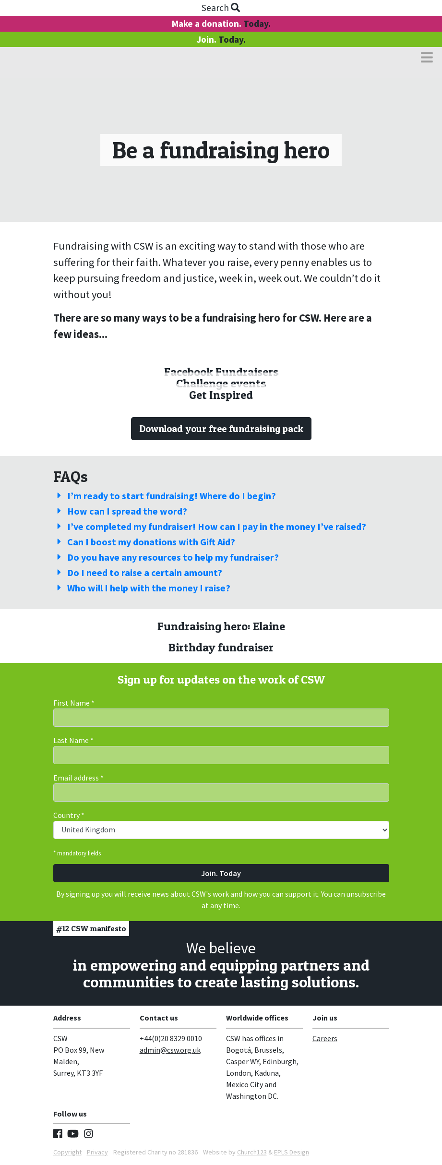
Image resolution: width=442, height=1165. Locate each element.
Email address (78, 777)
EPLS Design (291, 1152)
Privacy (97, 1152)
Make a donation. (221, 23)
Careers (324, 1038)
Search (221, 7)
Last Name (73, 740)
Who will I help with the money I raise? (141, 588)
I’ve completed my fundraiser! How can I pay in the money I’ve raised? (209, 526)
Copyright (67, 1152)
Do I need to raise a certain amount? (137, 572)
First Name (74, 703)
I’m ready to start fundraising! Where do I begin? (164, 496)
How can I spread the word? (120, 511)
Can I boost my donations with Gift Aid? (144, 542)
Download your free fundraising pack (221, 428)
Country (68, 815)
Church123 (252, 1152)
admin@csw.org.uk (170, 1050)
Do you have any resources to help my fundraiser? (166, 557)
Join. (221, 39)
